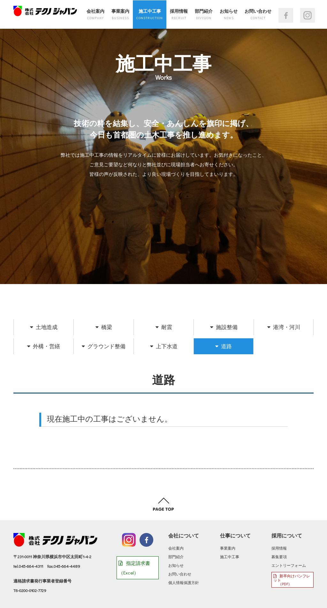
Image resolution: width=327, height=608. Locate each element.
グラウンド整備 (103, 346)
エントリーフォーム (288, 565)
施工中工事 (149, 14)
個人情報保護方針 (183, 582)
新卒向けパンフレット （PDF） (291, 579)
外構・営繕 (43, 346)
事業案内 (120, 14)
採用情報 (179, 14)
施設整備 (224, 327)
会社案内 (95, 14)
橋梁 (103, 327)
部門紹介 (204, 14)
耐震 (164, 327)
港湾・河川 (283, 327)
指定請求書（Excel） (134, 568)
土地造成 (43, 327)
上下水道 (164, 346)
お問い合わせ (258, 14)
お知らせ (229, 14)
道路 (223, 346)
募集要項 (279, 556)
